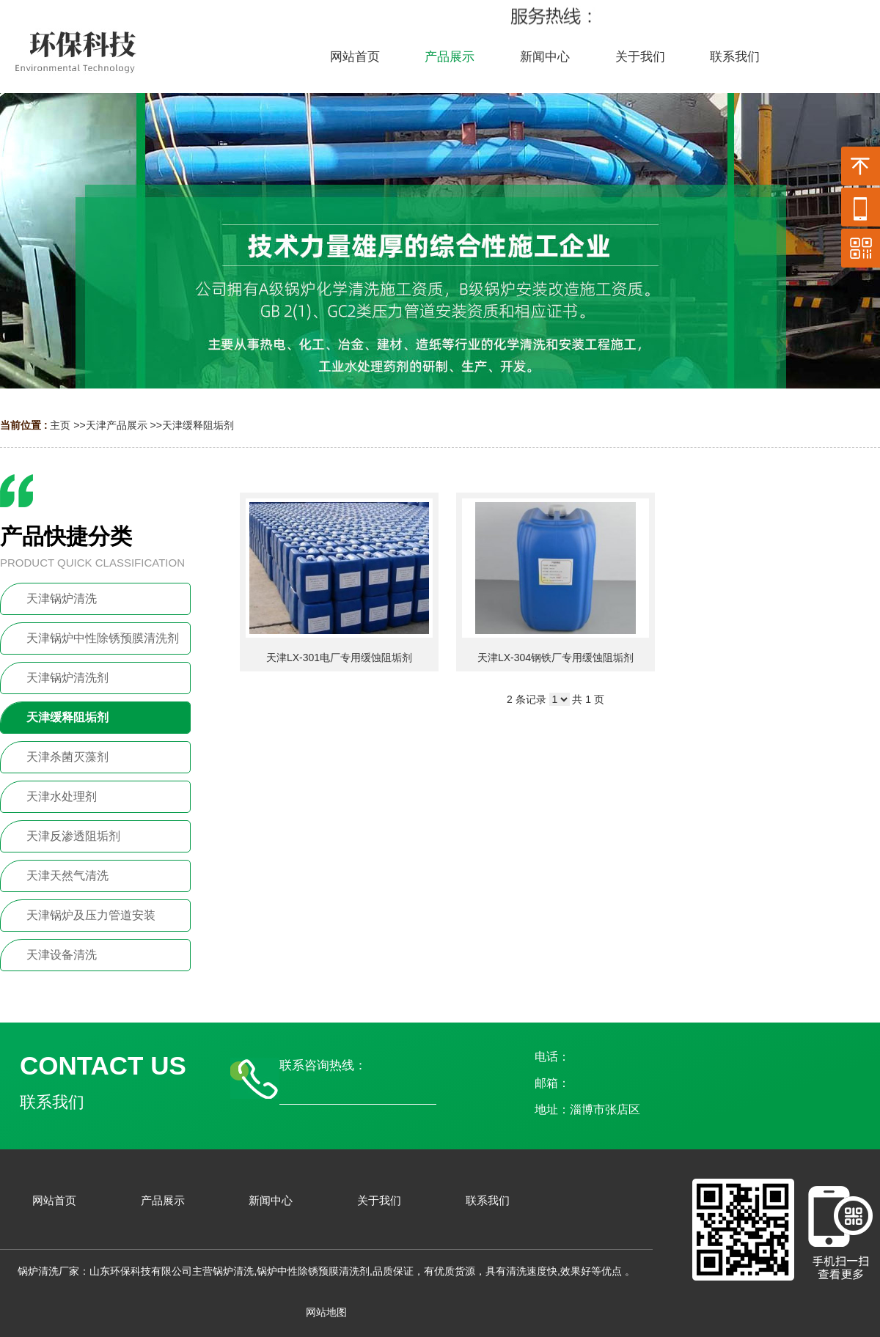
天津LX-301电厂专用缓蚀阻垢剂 (339, 657)
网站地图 (326, 1312)
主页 (60, 425)
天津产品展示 (116, 425)
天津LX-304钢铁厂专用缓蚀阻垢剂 (555, 657)
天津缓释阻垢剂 (198, 425)
